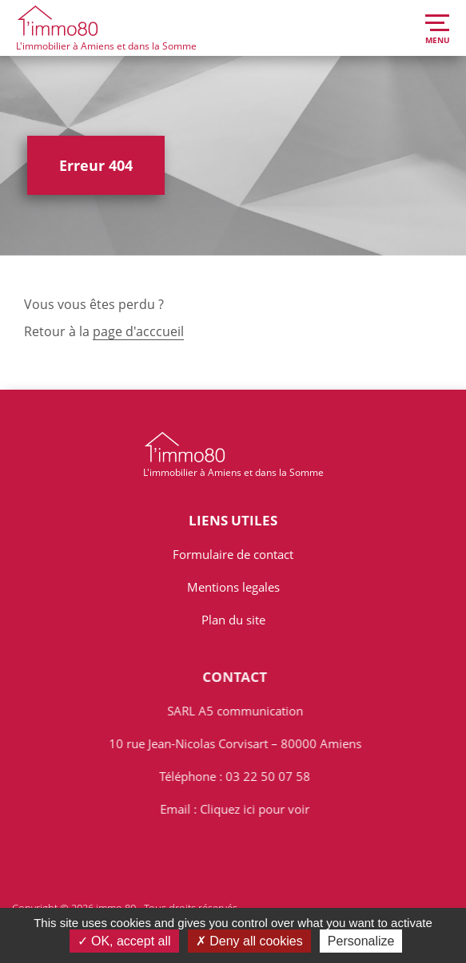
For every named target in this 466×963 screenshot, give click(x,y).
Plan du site (233, 620)
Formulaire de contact (233, 554)
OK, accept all (124, 941)
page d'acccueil (138, 331)
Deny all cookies (249, 941)
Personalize (361, 941)
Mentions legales (233, 587)
